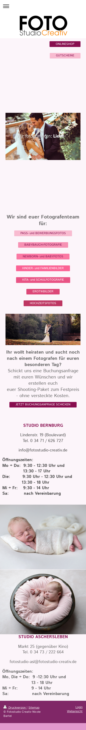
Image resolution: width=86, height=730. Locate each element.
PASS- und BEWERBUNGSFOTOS (43, 233)
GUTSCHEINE (65, 55)
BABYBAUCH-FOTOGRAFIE (43, 245)
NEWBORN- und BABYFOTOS (43, 256)
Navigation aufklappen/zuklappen (43, 6)
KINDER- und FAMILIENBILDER (43, 268)
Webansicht (75, 711)
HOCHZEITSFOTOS (43, 303)
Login (79, 707)
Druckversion (15, 708)
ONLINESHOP (65, 44)
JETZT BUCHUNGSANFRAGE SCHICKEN (43, 404)
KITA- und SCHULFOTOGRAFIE (43, 280)
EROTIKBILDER (43, 291)
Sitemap (33, 708)
